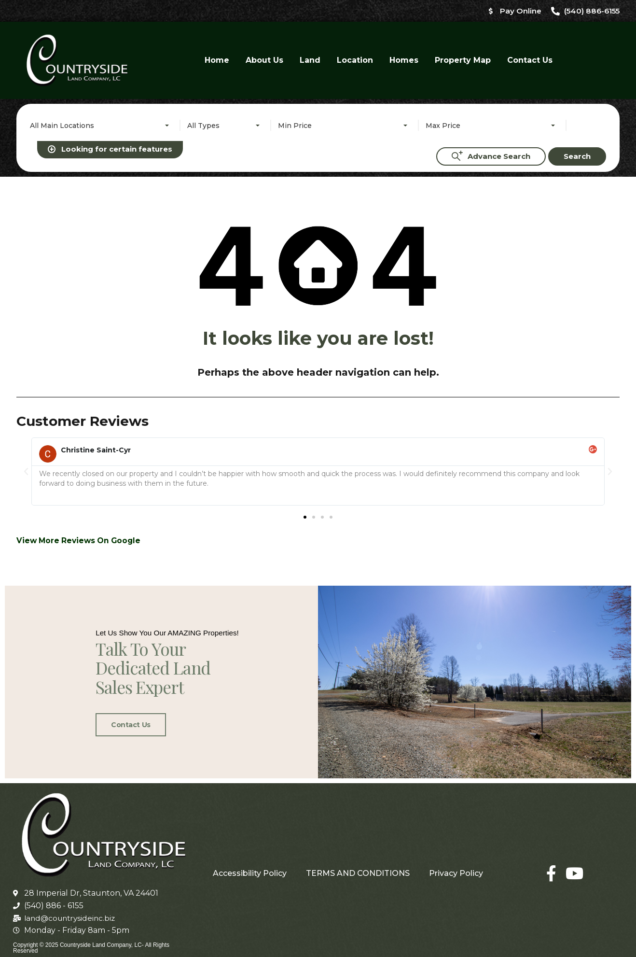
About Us (264, 60)
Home (217, 60)
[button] (26, 278)
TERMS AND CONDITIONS (358, 866)
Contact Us (530, 60)
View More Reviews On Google (80, 347)
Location (355, 60)
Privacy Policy (456, 866)
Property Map (463, 60)
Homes (403, 60)
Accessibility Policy (250, 866)
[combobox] (101, 126)
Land (310, 60)
